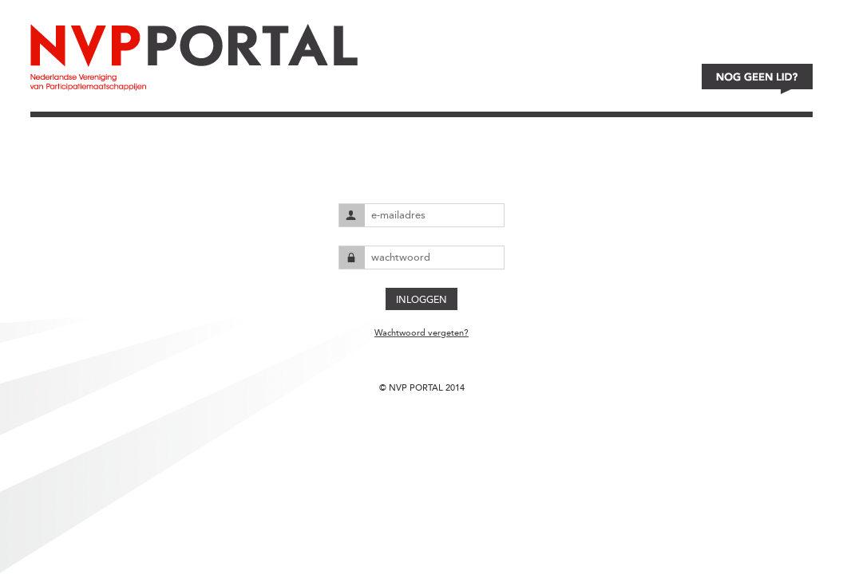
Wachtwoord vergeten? (421, 333)
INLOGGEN (421, 299)
